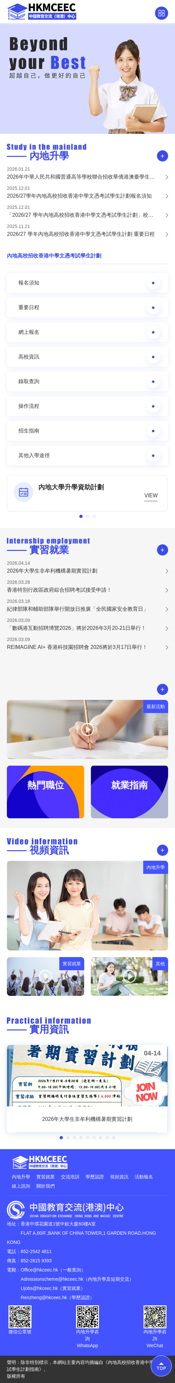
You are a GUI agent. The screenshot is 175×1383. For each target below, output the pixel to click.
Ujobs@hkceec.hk (39, 1288)
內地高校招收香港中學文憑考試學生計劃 (54, 256)
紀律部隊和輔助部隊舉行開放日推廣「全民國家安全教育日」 (77, 609)
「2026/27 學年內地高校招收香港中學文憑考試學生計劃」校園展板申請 (87, 215)
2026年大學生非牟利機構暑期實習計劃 (52, 571)
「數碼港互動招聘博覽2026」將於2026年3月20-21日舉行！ (76, 628)
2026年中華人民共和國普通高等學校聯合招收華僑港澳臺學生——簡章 (87, 177)
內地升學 (21, 1176)
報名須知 (89, 282)
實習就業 (45, 1176)
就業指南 (129, 785)
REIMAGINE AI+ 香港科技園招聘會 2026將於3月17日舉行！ (77, 647)
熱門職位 (45, 785)
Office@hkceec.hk (39, 1269)
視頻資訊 (119, 1176)
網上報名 (89, 332)
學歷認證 (95, 1176)
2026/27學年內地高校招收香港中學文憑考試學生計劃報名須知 (79, 196)
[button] (81, 516)
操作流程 (89, 406)
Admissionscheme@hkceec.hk (52, 1279)
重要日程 (89, 307)
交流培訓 (70, 1176)
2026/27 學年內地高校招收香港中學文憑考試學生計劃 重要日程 (81, 234)
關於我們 (45, 1186)
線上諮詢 (21, 1186)
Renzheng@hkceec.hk (44, 1297)
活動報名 (144, 1176)
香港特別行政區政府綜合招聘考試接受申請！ (59, 590)
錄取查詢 (89, 381)
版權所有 (16, 1376)
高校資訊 (89, 356)
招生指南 (89, 430)
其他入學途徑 (89, 455)
